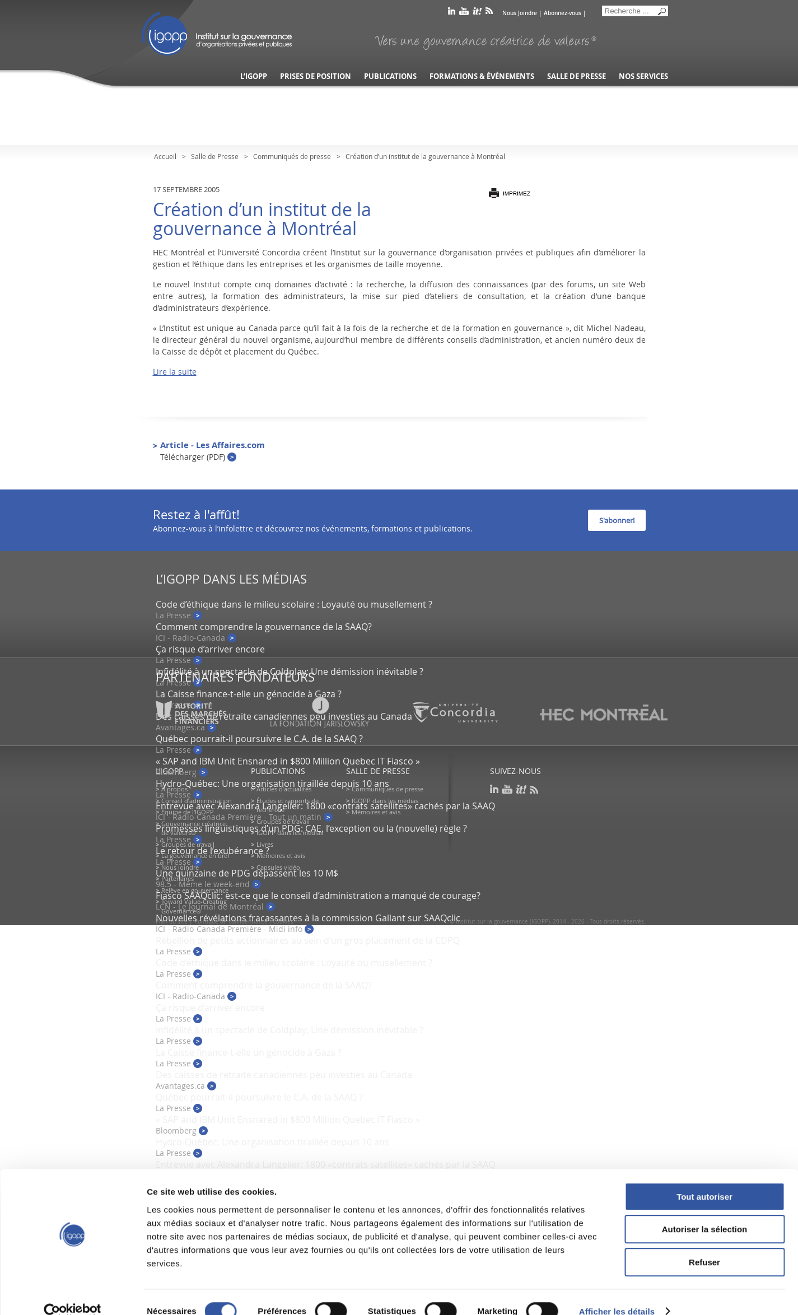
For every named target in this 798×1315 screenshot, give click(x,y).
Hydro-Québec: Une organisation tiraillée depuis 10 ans (272, 783)
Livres (264, 844)
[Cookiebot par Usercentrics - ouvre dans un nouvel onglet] (73, 1293)
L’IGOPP (253, 76)
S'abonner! (616, 520)
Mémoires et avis (280, 855)
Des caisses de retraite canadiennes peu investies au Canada (284, 1075)
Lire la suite (175, 371)
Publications (390, 76)
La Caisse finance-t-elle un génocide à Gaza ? (249, 694)
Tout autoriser (704, 1178)
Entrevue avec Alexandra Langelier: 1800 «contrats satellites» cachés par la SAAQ (325, 806)
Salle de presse (576, 76)
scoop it (477, 13)
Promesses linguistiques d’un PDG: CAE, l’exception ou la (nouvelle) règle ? (311, 828)
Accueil (165, 156)
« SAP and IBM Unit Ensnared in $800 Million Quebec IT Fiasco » (288, 761)
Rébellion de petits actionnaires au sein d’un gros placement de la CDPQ (308, 940)
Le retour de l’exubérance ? (212, 851)
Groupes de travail (187, 844)
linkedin (451, 13)
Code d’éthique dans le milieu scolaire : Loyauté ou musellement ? (294, 604)
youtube (464, 13)
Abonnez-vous (562, 13)
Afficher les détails (617, 1293)
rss (489, 13)
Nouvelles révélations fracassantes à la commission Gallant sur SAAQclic (308, 918)
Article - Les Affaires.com (212, 450)
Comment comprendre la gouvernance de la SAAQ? (264, 627)
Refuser (704, 1243)
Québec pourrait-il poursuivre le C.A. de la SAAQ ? (259, 739)
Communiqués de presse (292, 156)
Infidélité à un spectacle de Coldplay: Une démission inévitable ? (289, 671)
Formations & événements (482, 76)
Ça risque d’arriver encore (210, 649)
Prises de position (315, 76)
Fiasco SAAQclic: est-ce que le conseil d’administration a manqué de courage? (318, 895)
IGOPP (217, 33)
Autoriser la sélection (705, 1211)
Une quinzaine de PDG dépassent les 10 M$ (247, 873)
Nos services (643, 76)
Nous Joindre (519, 13)
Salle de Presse (215, 156)
